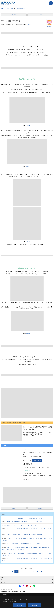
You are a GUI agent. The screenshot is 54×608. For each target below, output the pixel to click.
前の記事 (14, 14)
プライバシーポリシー (18, 599)
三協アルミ (29, 125)
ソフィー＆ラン (32, 24)
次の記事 (40, 14)
